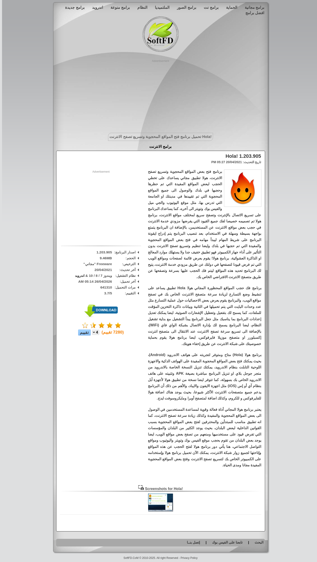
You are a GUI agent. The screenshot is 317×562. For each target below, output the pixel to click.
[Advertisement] (159, 94)
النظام (140, 7)
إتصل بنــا (191, 542)
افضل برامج (253, 13)
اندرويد (95, 7)
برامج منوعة (118, 7)
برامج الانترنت (158, 146)
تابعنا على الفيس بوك (225, 542)
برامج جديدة (73, 7)
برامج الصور (184, 7)
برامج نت (209, 7)
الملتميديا (160, 7)
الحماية (229, 7)
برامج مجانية (253, 7)
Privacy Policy (187, 558)
